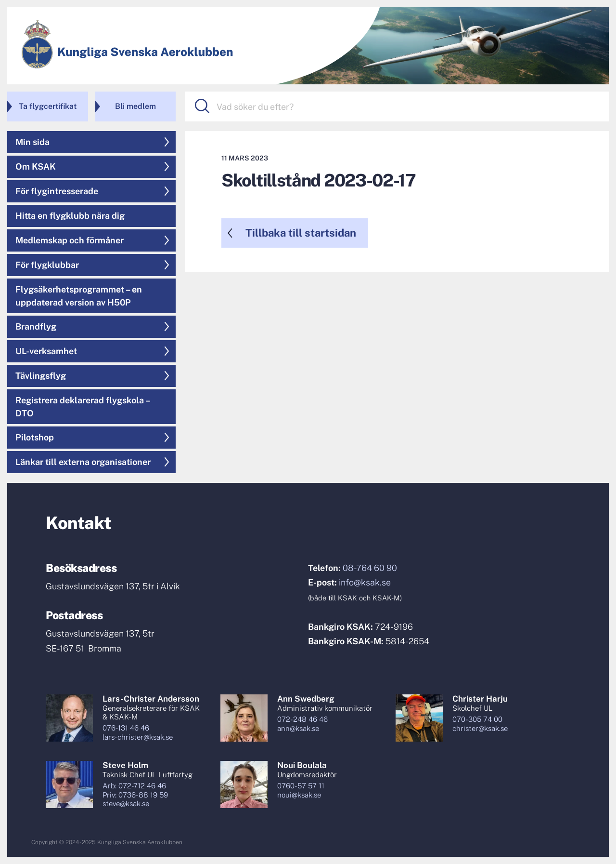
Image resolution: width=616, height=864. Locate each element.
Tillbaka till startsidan (300, 232)
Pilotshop (34, 437)
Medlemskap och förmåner (69, 240)
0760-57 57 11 (300, 786)
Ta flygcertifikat (48, 106)
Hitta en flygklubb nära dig (70, 216)
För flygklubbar (47, 265)
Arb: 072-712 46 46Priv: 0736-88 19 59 (135, 790)
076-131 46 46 (126, 728)
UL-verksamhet (46, 351)
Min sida (32, 142)
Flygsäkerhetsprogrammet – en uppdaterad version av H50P (78, 295)
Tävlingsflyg (40, 376)
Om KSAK (35, 166)
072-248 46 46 (302, 719)
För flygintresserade (56, 191)
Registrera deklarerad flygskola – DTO (83, 406)
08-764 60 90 (370, 568)
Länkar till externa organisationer (83, 462)
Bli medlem (135, 106)
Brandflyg (35, 326)
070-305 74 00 (477, 719)
